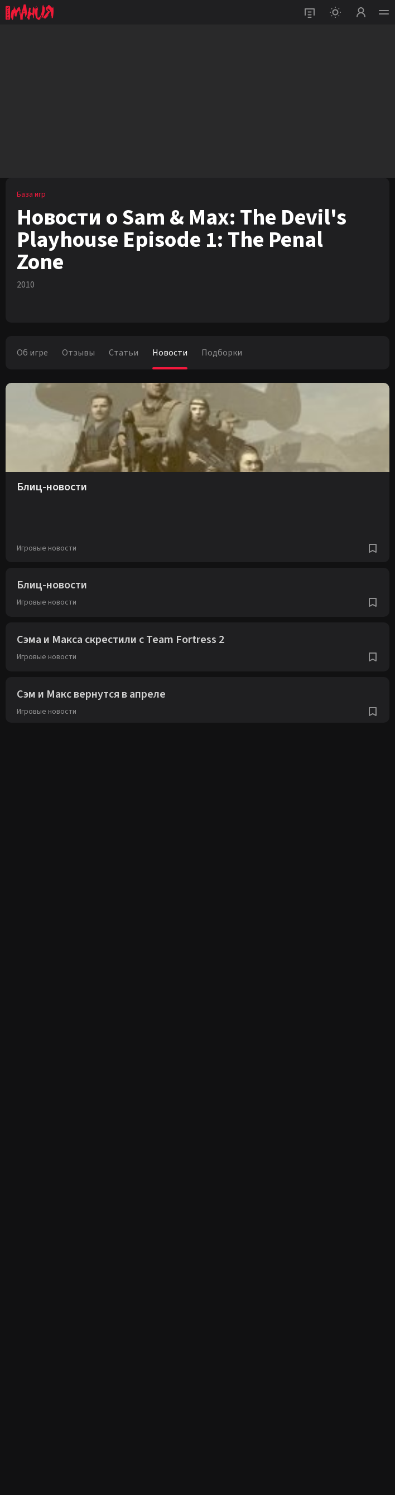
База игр (31, 194)
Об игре (32, 352)
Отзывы (78, 352)
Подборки (221, 352)
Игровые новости (46, 548)
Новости (169, 352)
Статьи (123, 352)
